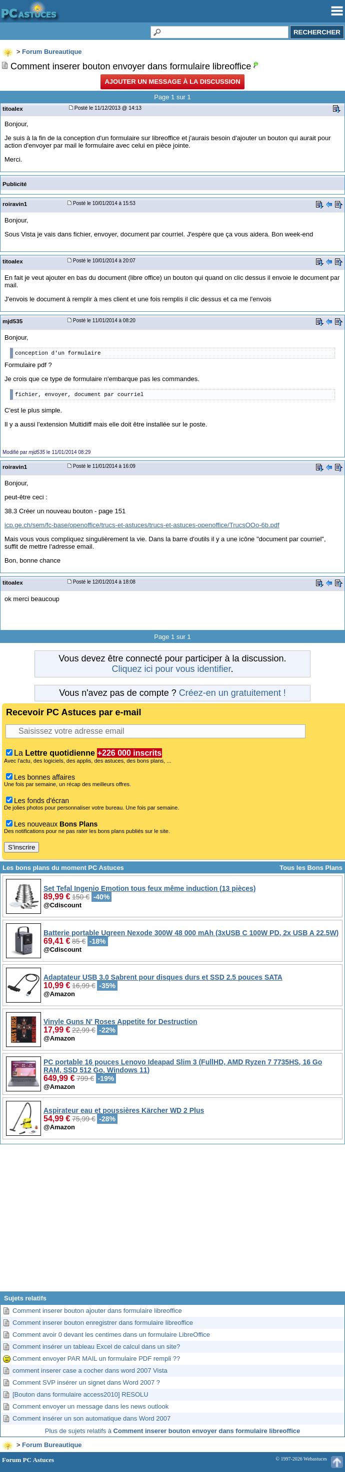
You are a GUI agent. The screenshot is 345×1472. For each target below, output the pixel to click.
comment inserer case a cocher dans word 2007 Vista (90, 1370)
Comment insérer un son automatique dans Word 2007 (91, 1418)
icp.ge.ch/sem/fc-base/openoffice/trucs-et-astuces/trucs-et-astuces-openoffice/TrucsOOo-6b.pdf (142, 525)
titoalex (12, 108)
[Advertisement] (172, 1221)
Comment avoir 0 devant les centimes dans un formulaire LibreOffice (111, 1334)
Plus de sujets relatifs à (172, 1431)
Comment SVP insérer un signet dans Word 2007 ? (86, 1382)
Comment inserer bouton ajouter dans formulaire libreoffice (97, 1310)
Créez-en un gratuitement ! (232, 693)
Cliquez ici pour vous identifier (171, 669)
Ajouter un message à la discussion (172, 81)
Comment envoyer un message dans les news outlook (90, 1406)
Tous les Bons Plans (311, 867)
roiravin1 (14, 204)
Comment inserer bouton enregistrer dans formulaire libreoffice (102, 1322)
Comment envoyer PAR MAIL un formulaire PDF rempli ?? (96, 1358)
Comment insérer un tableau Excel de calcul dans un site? (96, 1346)
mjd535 (12, 321)
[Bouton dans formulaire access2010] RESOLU (80, 1394)
